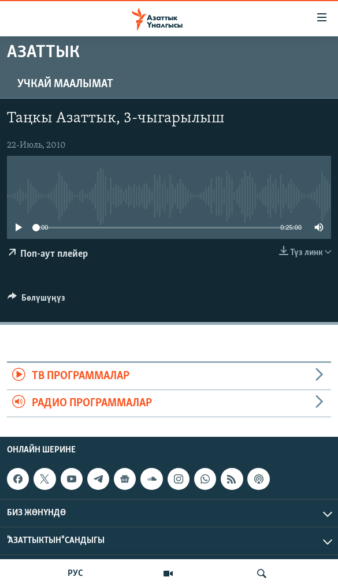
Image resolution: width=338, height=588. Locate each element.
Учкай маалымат (65, 84)
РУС (75, 573)
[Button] (36, 301)
